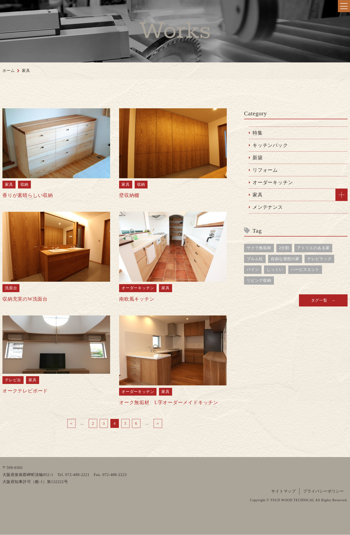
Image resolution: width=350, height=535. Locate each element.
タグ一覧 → (323, 300)
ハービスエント (305, 270)
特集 (258, 133)
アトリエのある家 (313, 248)
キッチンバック (270, 145)
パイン (253, 270)
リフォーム (265, 170)
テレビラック (319, 259)
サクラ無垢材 (259, 248)
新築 (258, 157)
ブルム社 (255, 259)
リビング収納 (259, 281)
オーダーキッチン (273, 182)
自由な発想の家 (285, 259)
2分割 (284, 248)
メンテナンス (268, 207)
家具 (258, 194)
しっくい (275, 270)
